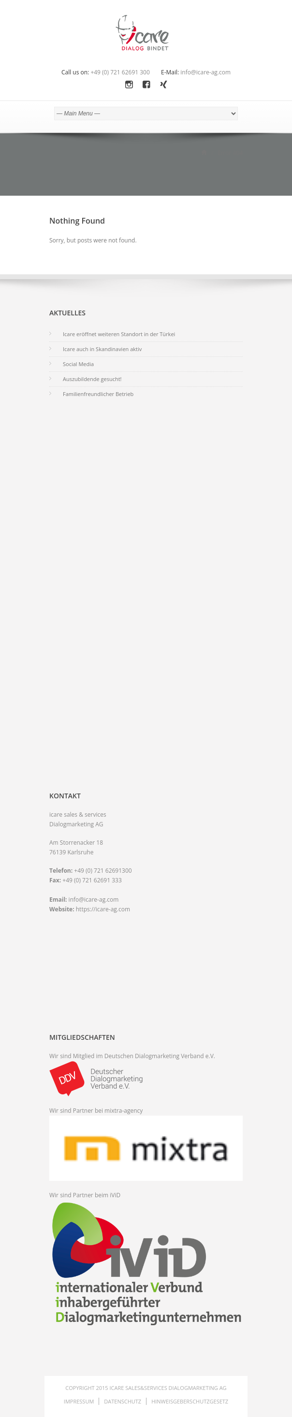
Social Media (78, 364)
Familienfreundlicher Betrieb (98, 393)
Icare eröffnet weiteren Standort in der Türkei (119, 334)
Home (204, 152)
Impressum (79, 1401)
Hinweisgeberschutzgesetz (189, 1401)
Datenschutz (122, 1401)
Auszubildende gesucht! (92, 379)
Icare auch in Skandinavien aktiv (102, 349)
